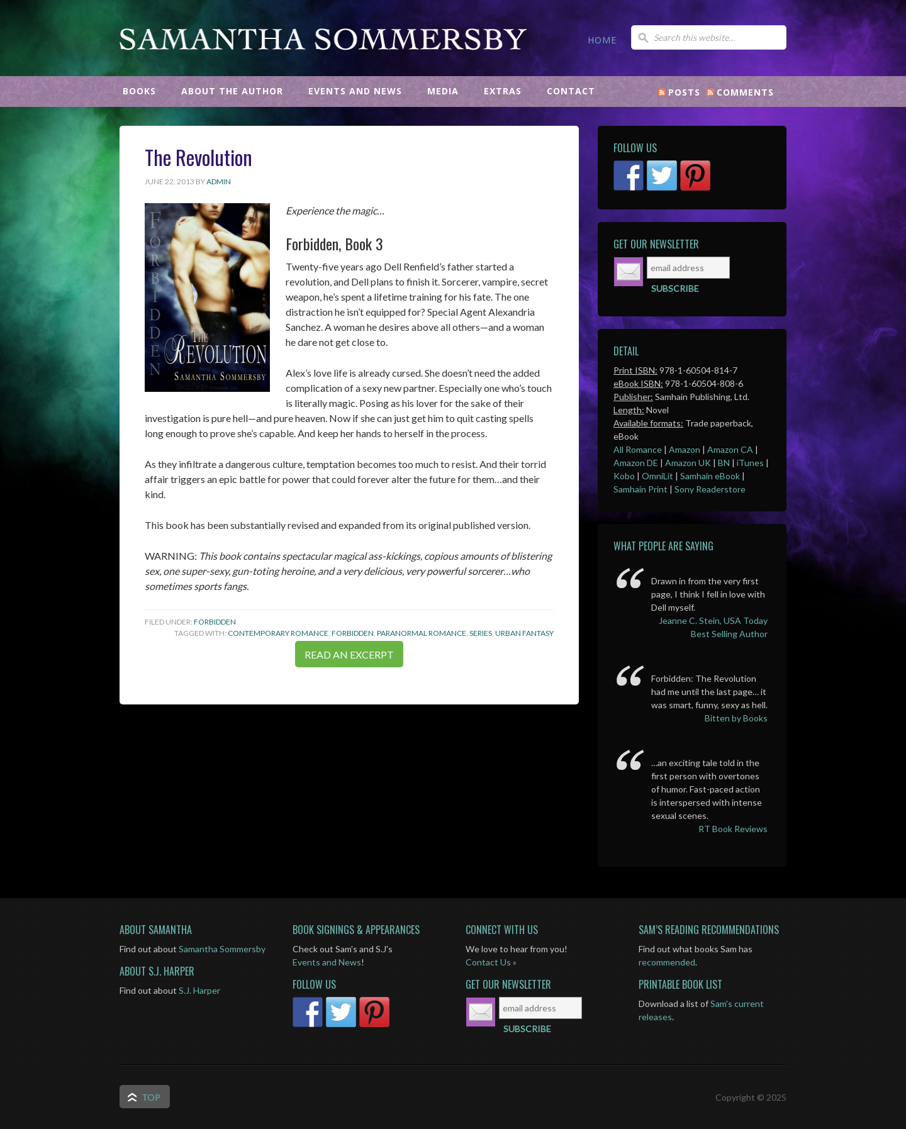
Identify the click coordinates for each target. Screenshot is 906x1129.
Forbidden (215, 621)
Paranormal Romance (421, 633)
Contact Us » (491, 962)
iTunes (750, 462)
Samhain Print (640, 489)
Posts (684, 92)
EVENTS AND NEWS (355, 91)
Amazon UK (688, 462)
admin (218, 181)
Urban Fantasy (524, 633)
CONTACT (571, 91)
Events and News (327, 962)
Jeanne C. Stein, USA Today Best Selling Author (713, 627)
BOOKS (139, 91)
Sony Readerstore (710, 489)
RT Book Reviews (733, 828)
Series (480, 633)
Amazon (684, 449)
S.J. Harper (199, 990)
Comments (745, 92)
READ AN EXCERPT (349, 654)
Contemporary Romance (278, 633)
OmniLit (657, 475)
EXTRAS (503, 91)
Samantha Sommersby (324, 66)
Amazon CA (730, 449)
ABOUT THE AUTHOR (232, 91)
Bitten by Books (736, 718)
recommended (667, 962)
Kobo (624, 475)
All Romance (637, 449)
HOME (602, 40)
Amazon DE (635, 462)
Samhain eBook (710, 475)
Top (151, 1097)
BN (724, 462)
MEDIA (443, 91)
